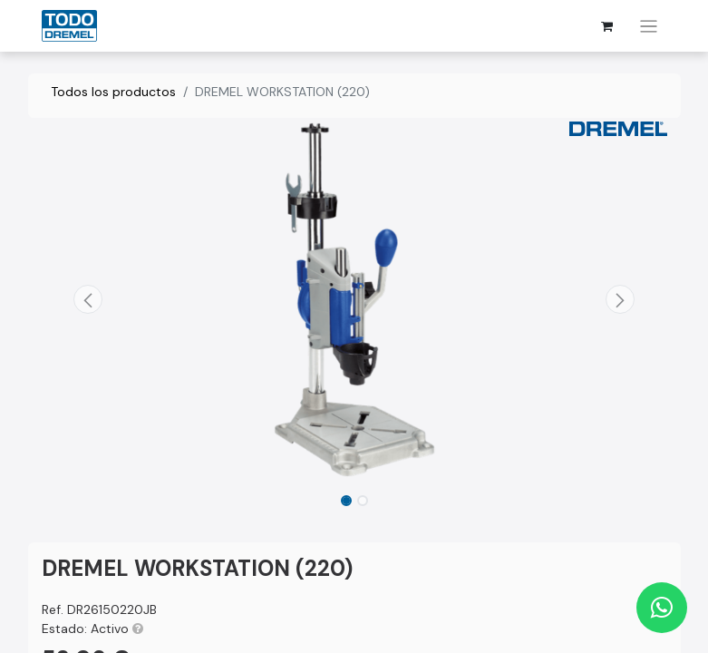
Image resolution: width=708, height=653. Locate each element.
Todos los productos (113, 91)
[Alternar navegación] (648, 25)
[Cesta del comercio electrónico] (606, 26)
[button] (89, 299)
